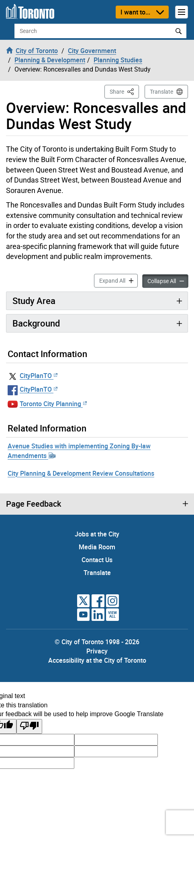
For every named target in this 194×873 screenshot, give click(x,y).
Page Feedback (33, 504)
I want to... (135, 12)
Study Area (33, 300)
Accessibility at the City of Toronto (97, 660)
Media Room (97, 546)
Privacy (97, 651)
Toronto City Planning (53, 403)
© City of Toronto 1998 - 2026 (97, 641)
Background (36, 323)
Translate (161, 91)
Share (124, 91)
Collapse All (167, 280)
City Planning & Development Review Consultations (81, 473)
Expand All (118, 280)
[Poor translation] (29, 726)
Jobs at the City (97, 534)
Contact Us (97, 559)
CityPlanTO (38, 375)
